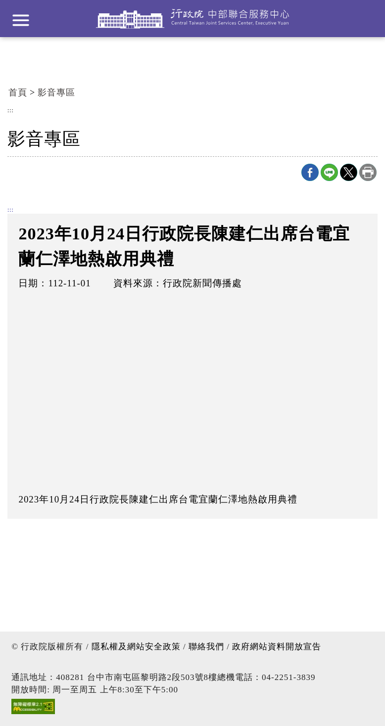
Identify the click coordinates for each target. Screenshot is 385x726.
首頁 (17, 92)
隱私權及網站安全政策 (136, 646)
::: (10, 110)
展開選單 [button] (21, 20)
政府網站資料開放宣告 (276, 646)
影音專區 (56, 92)
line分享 (329, 172)
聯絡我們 (206, 646)
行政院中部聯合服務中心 (192, 18)
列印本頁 (368, 172)
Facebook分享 (310, 172)
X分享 (348, 172)
